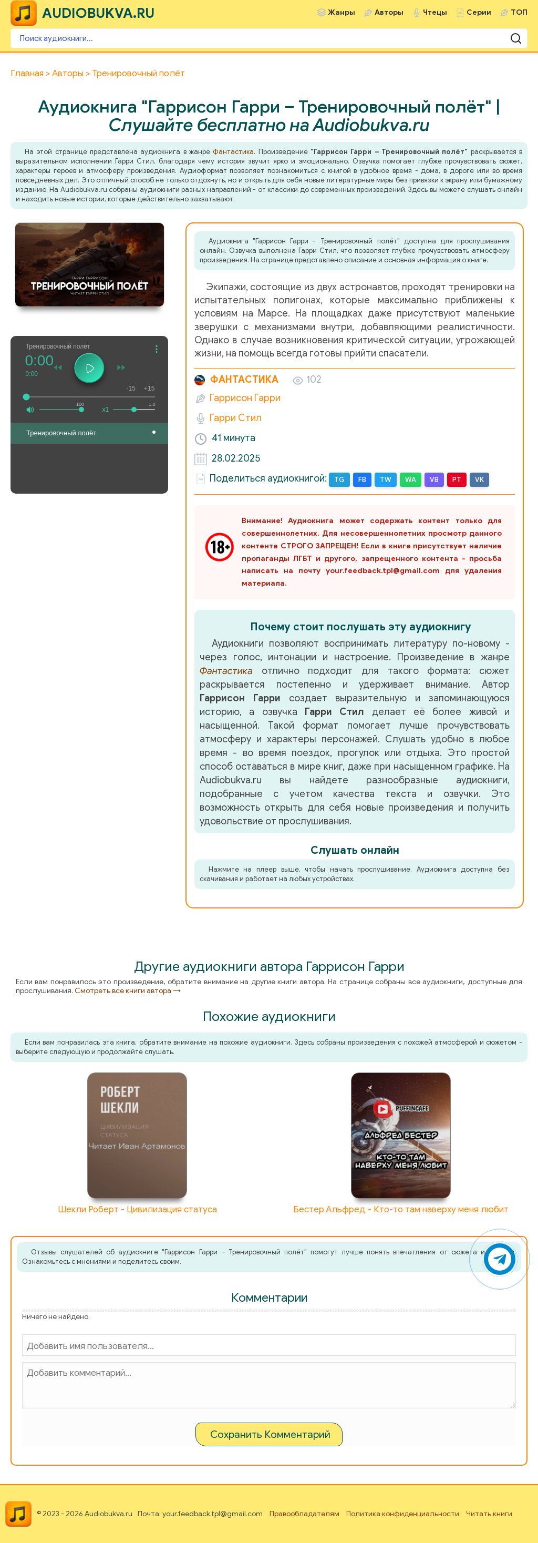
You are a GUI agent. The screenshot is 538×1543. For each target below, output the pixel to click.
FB (362, 479)
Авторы (389, 12)
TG (339, 479)
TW (385, 479)
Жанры (341, 12)
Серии (479, 12)
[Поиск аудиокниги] (269, 38)
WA (410, 479)
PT (456, 479)
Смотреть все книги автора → (128, 990)
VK (479, 479)
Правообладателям (304, 1513)
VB (434, 479)
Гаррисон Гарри (245, 398)
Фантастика (233, 151)
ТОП (519, 12)
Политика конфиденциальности (402, 1513)
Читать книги (489, 1513)
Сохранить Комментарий (270, 1434)
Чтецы (435, 12)
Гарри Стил (236, 418)
